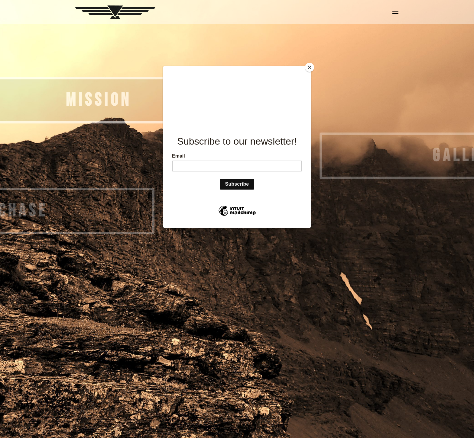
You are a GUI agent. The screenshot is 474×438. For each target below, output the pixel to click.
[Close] (309, 67)
